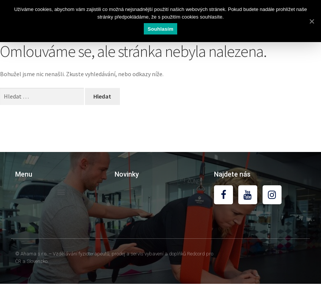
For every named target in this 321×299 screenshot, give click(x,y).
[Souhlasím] (311, 21)
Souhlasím (160, 29)
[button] (61, 191)
